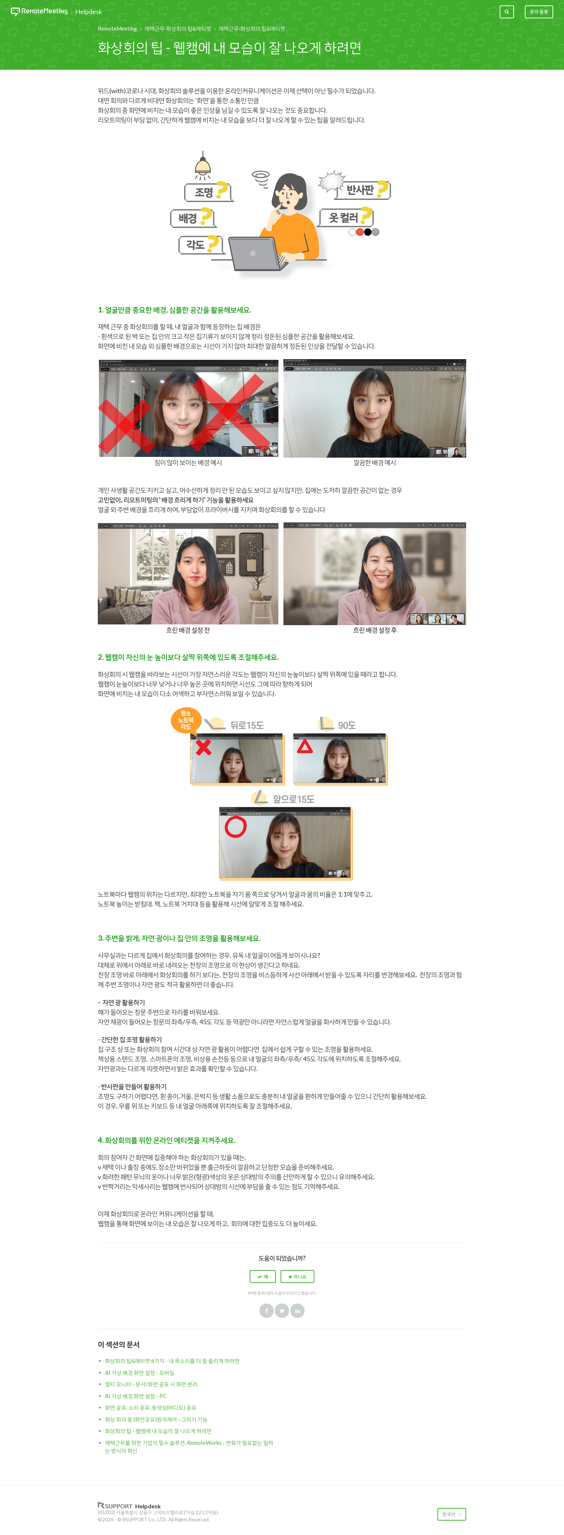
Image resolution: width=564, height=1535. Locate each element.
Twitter (282, 1310)
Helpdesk (88, 11)
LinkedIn (297, 1310)
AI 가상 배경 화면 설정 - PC (136, 1396)
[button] (263, 1276)
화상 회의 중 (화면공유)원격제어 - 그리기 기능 (156, 1419)
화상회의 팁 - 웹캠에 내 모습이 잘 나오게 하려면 (158, 1431)
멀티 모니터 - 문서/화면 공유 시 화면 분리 (151, 1384)
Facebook (266, 1310)
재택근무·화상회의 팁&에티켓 (178, 28)
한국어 (449, 1514)
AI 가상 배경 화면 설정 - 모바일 (139, 1372)
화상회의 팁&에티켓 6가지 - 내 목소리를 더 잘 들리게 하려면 (172, 1360)
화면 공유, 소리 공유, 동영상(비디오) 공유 (150, 1407)
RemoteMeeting (117, 28)
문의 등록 (539, 11)
